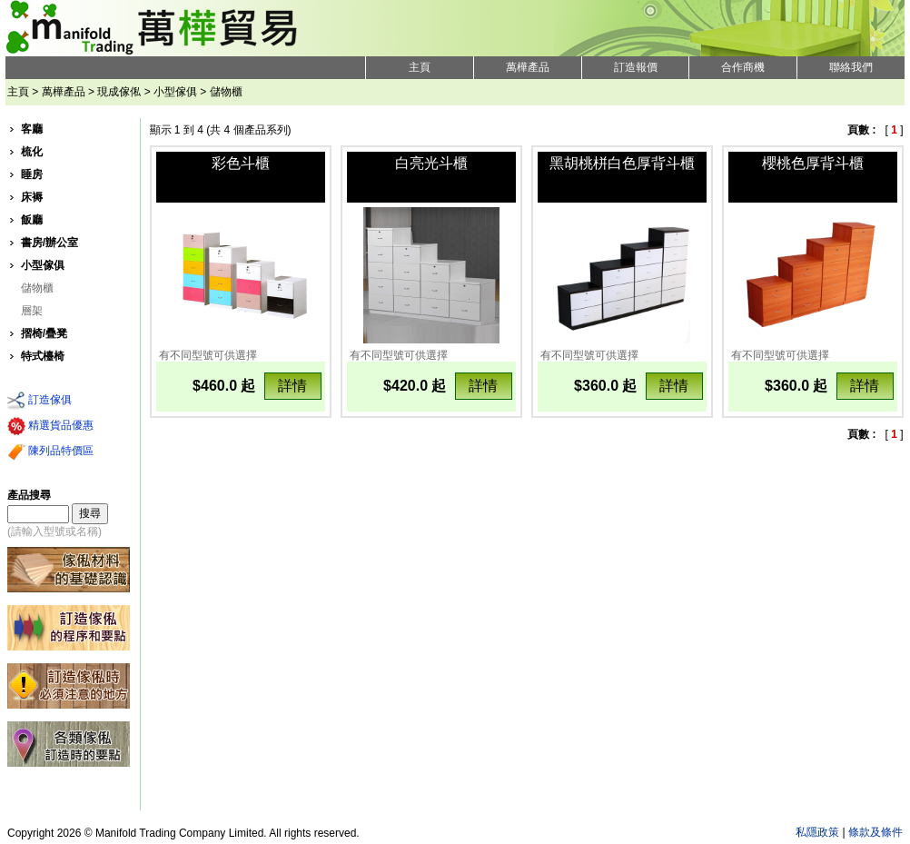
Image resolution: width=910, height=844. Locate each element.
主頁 (419, 67)
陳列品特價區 (50, 451)
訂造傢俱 (39, 401)
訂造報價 (636, 67)
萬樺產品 (527, 67)
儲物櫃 (37, 288)
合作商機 (743, 67)
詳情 (292, 385)
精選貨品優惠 (50, 426)
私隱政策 (817, 832)
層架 (32, 310)
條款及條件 (875, 832)
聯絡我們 (851, 67)
